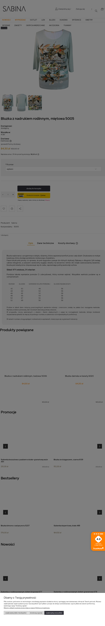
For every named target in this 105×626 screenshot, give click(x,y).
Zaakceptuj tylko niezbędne (15, 613)
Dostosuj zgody (36, 613)
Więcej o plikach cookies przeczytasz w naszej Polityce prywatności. (27, 608)
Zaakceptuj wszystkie (54, 613)
